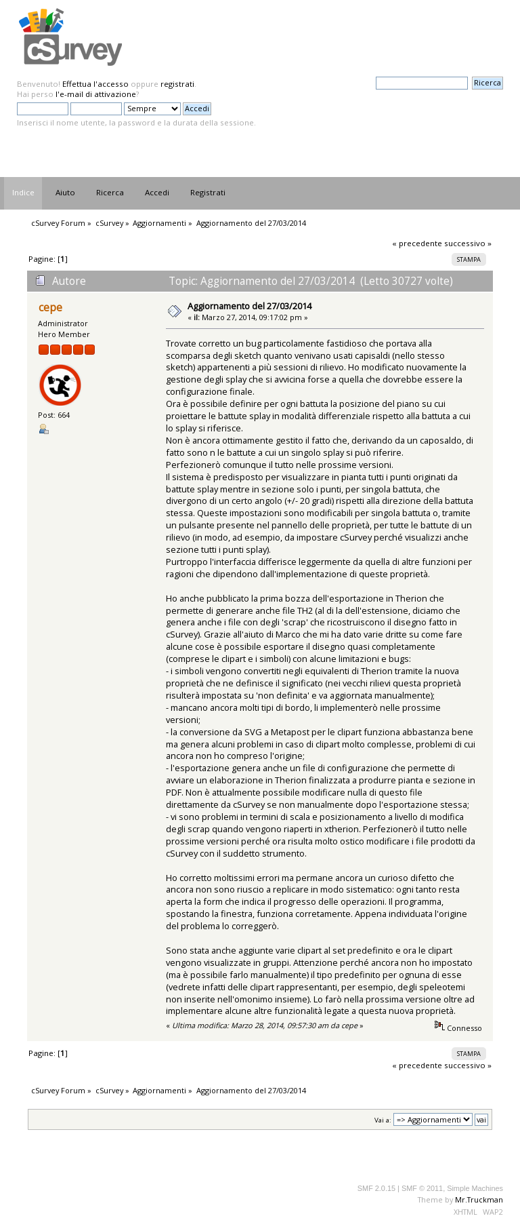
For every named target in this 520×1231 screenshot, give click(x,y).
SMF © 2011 (422, 1188)
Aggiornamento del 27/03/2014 (249, 306)
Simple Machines (475, 1188)
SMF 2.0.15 (376, 1188)
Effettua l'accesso (95, 84)
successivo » (468, 243)
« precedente (417, 243)
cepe (50, 307)
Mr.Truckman (479, 1199)
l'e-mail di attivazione (96, 94)
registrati (177, 84)
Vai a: (382, 1120)
